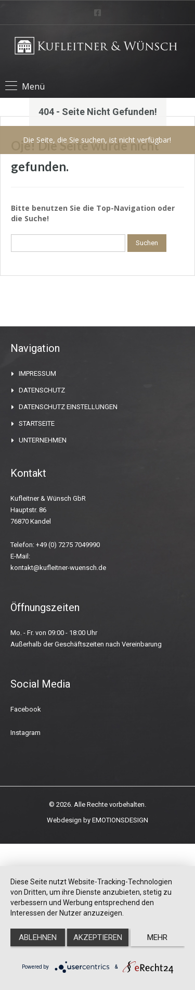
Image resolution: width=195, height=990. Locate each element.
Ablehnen (38, 937)
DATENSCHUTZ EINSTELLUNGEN (68, 407)
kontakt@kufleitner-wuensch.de (58, 568)
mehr (157, 937)
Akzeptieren (97, 937)
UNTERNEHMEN (43, 440)
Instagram (25, 733)
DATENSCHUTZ (42, 390)
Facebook (25, 709)
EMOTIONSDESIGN (120, 820)
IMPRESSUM (37, 373)
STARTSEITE (37, 423)
